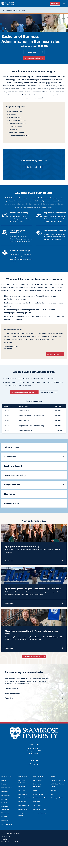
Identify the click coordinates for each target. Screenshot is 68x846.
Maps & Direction (24, 798)
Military (36, 790)
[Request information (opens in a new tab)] (34, 58)
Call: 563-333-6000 (11, 689)
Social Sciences (6, 824)
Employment (22, 794)
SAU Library (37, 805)
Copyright (4, 839)
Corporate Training (39, 813)
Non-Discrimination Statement (11, 842)
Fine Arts (4, 799)
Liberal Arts (5, 813)
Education (4, 791)
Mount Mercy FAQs (39, 809)
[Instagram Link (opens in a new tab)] (33, 765)
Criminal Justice (6, 787)
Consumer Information (58, 780)
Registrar (36, 801)
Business (4, 784)
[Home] (3, 10)
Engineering (5, 795)
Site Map (54, 790)
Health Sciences (6, 803)
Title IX (53, 794)
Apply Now (55, 4)
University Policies (57, 798)
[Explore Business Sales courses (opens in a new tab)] (24, 392)
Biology (3, 780)
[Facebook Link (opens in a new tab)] (30, 765)
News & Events (38, 794)
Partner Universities (40, 798)
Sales (23, 10)
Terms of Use (5, 836)
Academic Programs (11, 10)
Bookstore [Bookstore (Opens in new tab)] (21, 786)
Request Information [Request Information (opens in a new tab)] (12, 693)
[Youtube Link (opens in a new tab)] (37, 765)
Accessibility (37, 780)
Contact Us (22, 790)
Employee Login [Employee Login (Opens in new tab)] (23, 805)
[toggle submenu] (64, 3)
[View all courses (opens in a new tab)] (49, 392)
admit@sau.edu (32, 753)
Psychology (5, 820)
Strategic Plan (23, 809)
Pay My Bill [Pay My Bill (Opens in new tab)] (22, 801)
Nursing (4, 816)
